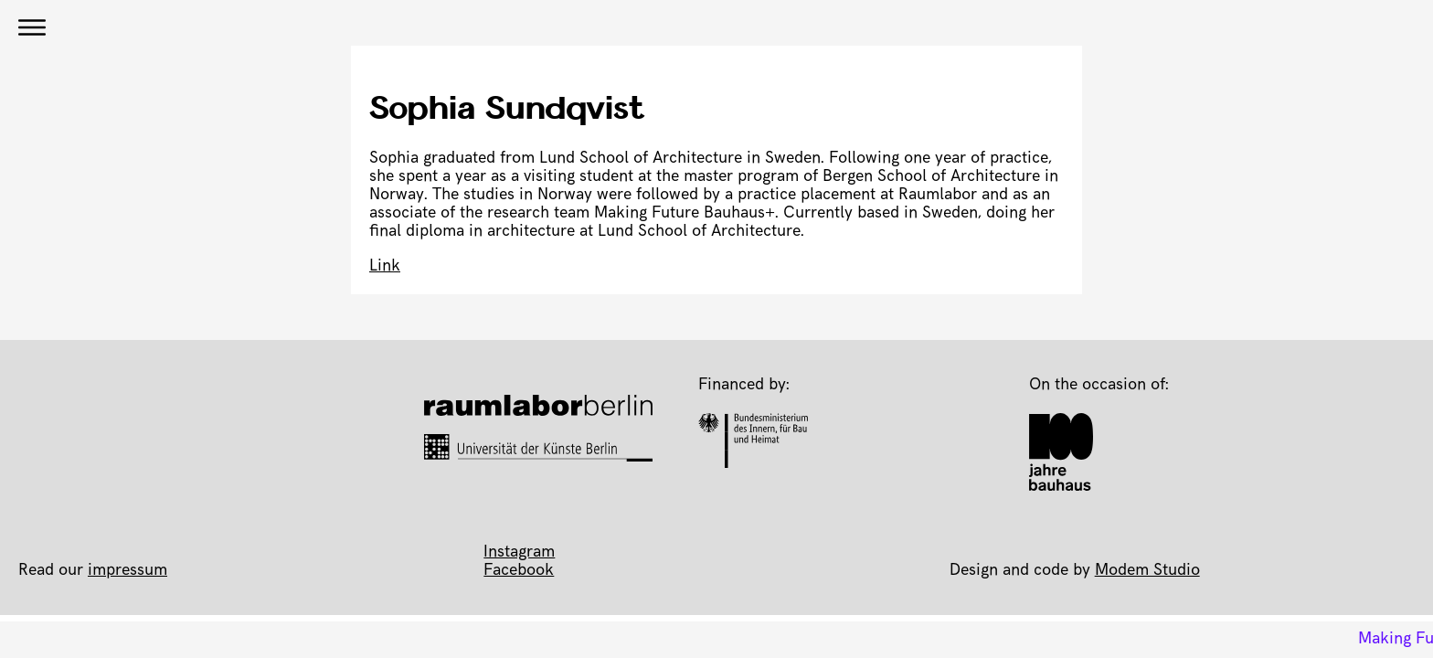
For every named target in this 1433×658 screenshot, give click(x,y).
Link (384, 267)
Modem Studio (1147, 571)
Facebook (518, 571)
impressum (127, 571)
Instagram (519, 553)
